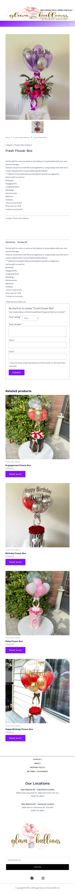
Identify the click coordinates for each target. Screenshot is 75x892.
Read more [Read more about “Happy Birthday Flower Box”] (15, 738)
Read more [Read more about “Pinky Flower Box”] (15, 650)
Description (10, 242)
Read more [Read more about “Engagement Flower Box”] (15, 474)
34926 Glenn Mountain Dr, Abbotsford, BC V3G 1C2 (37, 793)
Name (12, 340)
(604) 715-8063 (37, 796)
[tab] (10, 242)
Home (7, 137)
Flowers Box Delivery (21, 137)
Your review (15, 324)
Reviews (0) (22, 242)
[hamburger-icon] (71, 24)
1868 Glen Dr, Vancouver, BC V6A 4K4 (37, 807)
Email (12, 351)
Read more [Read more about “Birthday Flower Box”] (15, 562)
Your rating (15, 317)
